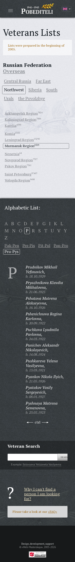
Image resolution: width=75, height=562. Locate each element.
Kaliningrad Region (20, 119)
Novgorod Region (19, 160)
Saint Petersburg (18, 174)
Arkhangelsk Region (21, 113)
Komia (10, 133)
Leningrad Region (19, 139)
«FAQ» (52, 511)
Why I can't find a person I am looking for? (42, 493)
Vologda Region (17, 180)
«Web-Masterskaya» (32, 547)
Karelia (10, 125)
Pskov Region (16, 166)
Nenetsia (12, 153)
